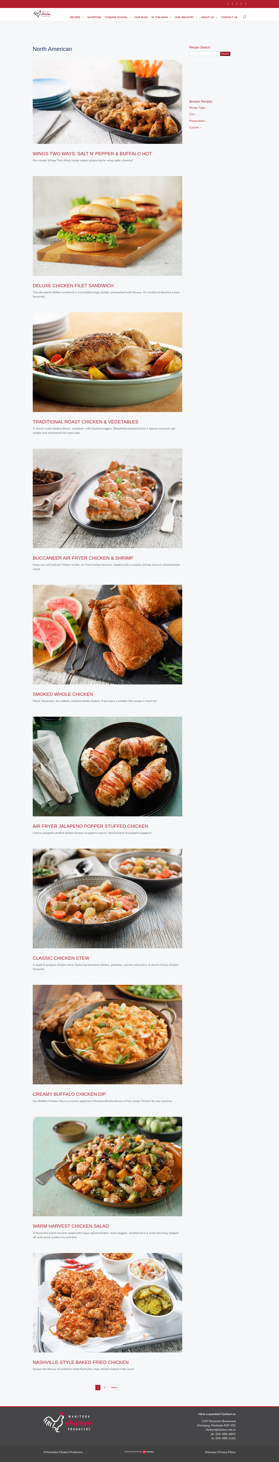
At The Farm (161, 17)
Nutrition (94, 17)
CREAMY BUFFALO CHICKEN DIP (69, 1094)
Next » (114, 1387)
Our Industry (186, 17)
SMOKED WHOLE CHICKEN (63, 694)
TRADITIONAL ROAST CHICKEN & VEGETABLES (85, 421)
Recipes (77, 17)
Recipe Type (198, 108)
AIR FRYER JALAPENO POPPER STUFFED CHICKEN (90, 826)
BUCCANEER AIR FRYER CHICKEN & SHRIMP (83, 558)
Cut (192, 114)
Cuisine (195, 127)
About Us (209, 17)
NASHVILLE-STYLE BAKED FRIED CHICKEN (81, 1362)
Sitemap (210, 1452)
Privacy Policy (227, 1452)
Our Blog (141, 17)
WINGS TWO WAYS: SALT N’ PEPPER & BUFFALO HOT (92, 153)
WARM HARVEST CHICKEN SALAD (71, 1226)
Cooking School (118, 17)
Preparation (198, 121)
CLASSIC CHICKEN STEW (61, 958)
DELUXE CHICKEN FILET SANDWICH (73, 285)
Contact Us (229, 17)
